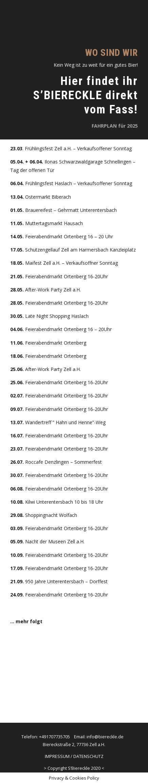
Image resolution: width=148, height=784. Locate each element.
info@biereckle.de (105, 737)
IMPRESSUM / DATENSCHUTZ (74, 756)
